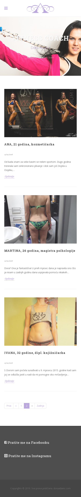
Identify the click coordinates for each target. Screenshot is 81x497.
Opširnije (9, 176)
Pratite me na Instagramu (27, 456)
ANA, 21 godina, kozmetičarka (29, 144)
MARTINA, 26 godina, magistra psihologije (39, 251)
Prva (8, 405)
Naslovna (32, 57)
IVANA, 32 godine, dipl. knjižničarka (34, 353)
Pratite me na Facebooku (26, 442)
